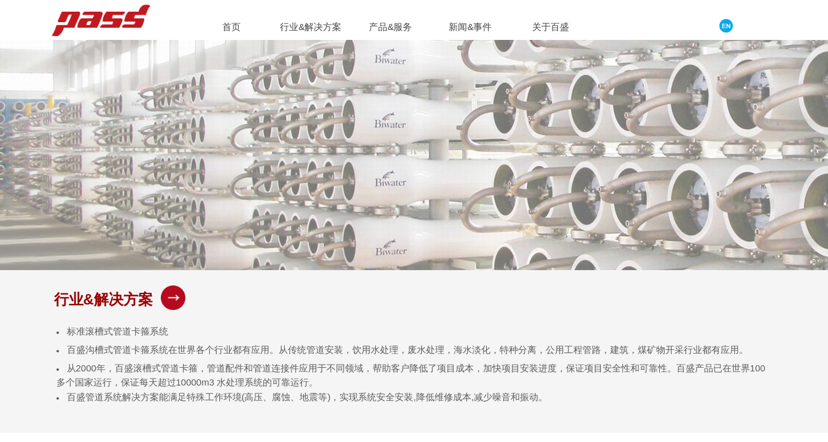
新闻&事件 (470, 26)
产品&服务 (390, 26)
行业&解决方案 (310, 26)
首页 (231, 26)
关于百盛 (550, 26)
